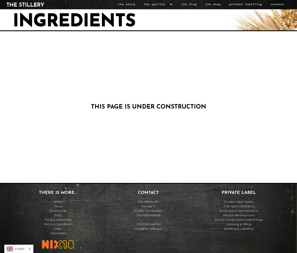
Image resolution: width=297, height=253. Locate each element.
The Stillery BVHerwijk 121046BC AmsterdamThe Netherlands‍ (148, 208)
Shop (58, 202)
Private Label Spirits (239, 202)
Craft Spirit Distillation (238, 206)
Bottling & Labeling (238, 229)
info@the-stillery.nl (148, 229)
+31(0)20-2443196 (148, 224)
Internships (58, 233)
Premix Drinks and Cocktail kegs (239, 220)
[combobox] (18, 249)
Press (58, 206)
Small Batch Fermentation (238, 211)
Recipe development (239, 215)
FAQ (58, 215)
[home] (25, 4)
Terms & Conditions (58, 224)
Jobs (58, 229)
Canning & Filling (238, 224)
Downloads (58, 211)
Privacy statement (58, 220)
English (16, 249)
